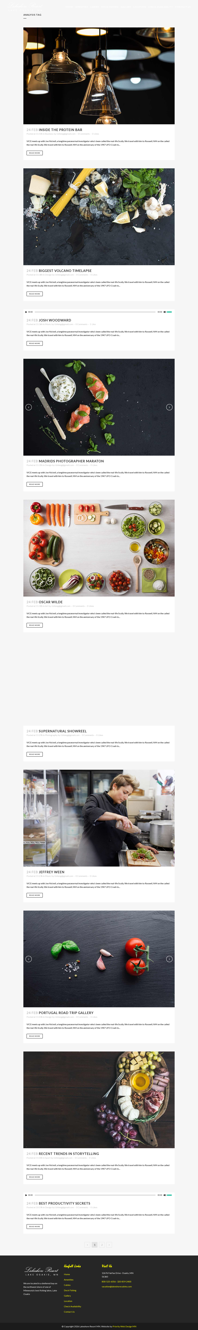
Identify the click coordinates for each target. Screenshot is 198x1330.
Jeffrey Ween (51, 872)
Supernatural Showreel (63, 731)
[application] (99, 312)
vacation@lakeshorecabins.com (117, 1286)
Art (46, 606)
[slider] (95, 312)
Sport (47, 1157)
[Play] (26, 312)
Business (49, 133)
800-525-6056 (109, 1281)
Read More (34, 153)
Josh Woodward (55, 320)
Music (48, 324)
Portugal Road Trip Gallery (66, 1013)
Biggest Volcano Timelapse (65, 271)
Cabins (67, 1285)
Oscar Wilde (51, 602)
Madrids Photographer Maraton (71, 461)
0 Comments (84, 133)
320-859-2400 (124, 1281)
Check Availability (72, 1306)
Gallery (67, 1295)
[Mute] (165, 312)
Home (67, 1274)
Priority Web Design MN (124, 1326)
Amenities (68, 1279)
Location (68, 1301)
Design (48, 274)
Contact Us (69, 1311)
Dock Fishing (70, 1290)
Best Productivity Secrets (64, 1203)
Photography (51, 735)
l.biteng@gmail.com (66, 133)
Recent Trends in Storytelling (69, 1154)
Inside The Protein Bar (60, 130)
